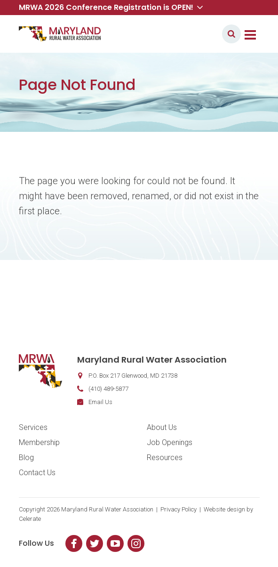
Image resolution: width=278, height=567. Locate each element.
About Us (162, 427)
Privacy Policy (178, 509)
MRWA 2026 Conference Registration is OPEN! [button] (111, 7)
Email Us (100, 401)
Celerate (30, 518)
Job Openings (169, 442)
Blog (26, 457)
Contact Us (37, 472)
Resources (165, 457)
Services (33, 427)
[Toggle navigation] (250, 33)
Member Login (187, 33)
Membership (39, 442)
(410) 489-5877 (108, 388)
